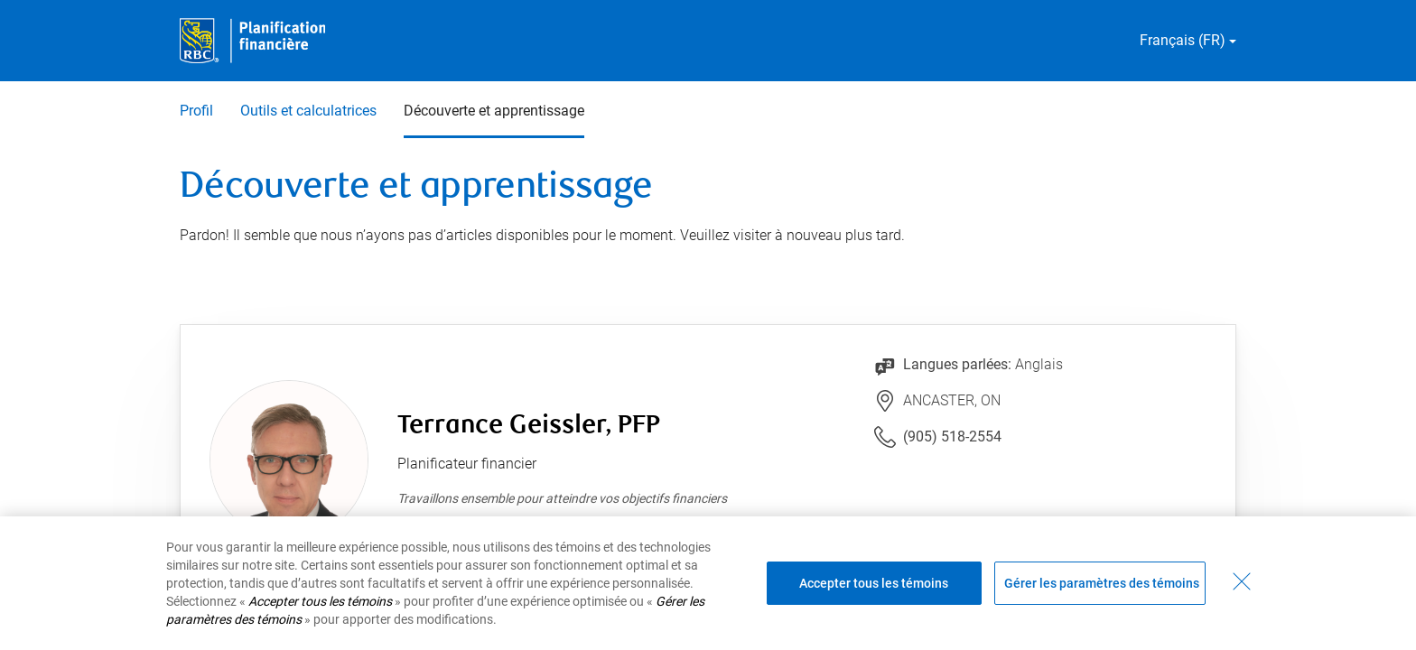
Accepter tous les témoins (873, 583)
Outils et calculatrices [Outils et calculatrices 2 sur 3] (308, 110)
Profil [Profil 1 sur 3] (196, 110)
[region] (708, 583)
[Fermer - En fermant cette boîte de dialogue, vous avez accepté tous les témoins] (1242, 581)
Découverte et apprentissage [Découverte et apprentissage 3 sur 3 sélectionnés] (494, 110)
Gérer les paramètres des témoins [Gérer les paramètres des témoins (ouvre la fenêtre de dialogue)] (1101, 583)
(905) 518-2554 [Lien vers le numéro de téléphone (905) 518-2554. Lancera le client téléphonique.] (952, 436)
